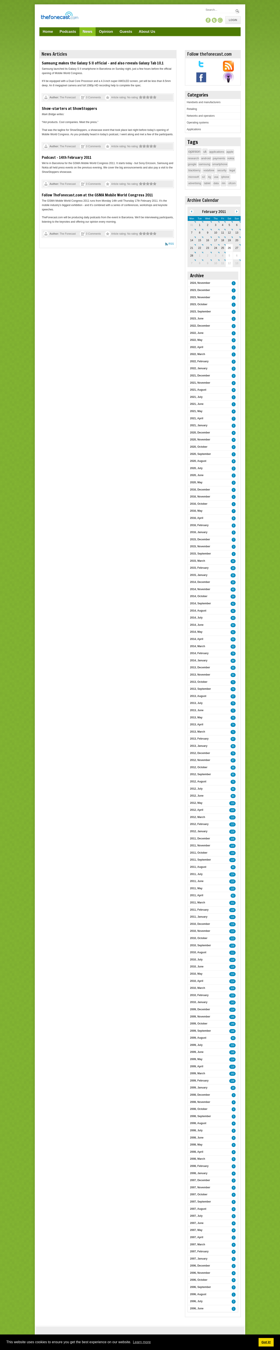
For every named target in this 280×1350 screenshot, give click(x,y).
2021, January (198, 425)
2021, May (196, 411)
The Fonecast (68, 97)
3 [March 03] (215, 255)
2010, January (198, 1002)
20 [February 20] (236, 240)
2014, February (199, 653)
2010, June (196, 966)
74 (233, 725)
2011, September (200, 859)
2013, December (200, 667)
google (192, 164)
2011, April (196, 895)
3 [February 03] (215, 225)
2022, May (196, 339)
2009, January (198, 1087)
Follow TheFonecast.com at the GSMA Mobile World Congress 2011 (97, 195)
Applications (194, 129)
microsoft (193, 176)
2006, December (200, 1265)
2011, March (197, 902)
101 (232, 903)
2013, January (198, 745)
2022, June (196, 332)
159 (232, 1045)
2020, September (200, 454)
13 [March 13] (236, 263)
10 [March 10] (215, 263)
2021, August (198, 389)
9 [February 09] (207, 232)
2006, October (198, 1279)
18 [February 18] (222, 240)
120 (232, 881)
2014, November (200, 589)
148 (232, 1031)
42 (233, 604)
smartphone (220, 164)
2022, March (197, 354)
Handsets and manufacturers (203, 102)
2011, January (198, 916)
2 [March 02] (207, 255)
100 (232, 810)
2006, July (196, 1301)
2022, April (196, 347)
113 (232, 824)
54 (233, 596)
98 (233, 767)
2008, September (200, 1116)
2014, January (198, 660)
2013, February (199, 738)
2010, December (200, 923)
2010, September (200, 945)
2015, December (200, 539)
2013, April (196, 724)
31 (233, 611)
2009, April (196, 1066)
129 (232, 831)
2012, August (198, 781)
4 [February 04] (222, 225)
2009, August (198, 1037)
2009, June (196, 1052)
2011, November (200, 845)
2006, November (200, 1272)
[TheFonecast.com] (59, 16)
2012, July (196, 788)
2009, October (198, 1023)
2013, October (198, 681)
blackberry (194, 170)
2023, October (198, 304)
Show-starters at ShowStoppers (69, 108)
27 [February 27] (236, 248)
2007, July (196, 1215)
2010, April (196, 981)
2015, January (198, 575)
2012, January (198, 831)
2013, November (200, 674)
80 (233, 796)
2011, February (199, 909)
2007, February (199, 1251)
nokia (230, 158)
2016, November (200, 496)
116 (232, 917)
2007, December (200, 1180)
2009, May (196, 1059)
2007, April (196, 1237)
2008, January (198, 1173)
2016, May (196, 510)
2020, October (198, 446)
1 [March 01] (199, 255)
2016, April (196, 518)
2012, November (200, 760)
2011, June (196, 881)
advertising (194, 183)
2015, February (199, 567)
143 (232, 1002)
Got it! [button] (266, 1342)
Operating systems (198, 122)
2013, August (198, 696)
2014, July (196, 617)
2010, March (197, 988)
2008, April (196, 1151)
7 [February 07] (191, 232)
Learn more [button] (142, 1342)
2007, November (200, 1187)
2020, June (196, 475)
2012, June (196, 795)
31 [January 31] (191, 225)
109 (232, 846)
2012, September (200, 774)
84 (233, 661)
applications (216, 151)
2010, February (199, 995)
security (221, 170)
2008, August (198, 1123)
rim (224, 183)
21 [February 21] (191, 248)
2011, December (200, 838)
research (193, 158)
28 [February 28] (191, 255)
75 (233, 703)
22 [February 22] (199, 248)
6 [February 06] (237, 225)
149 (232, 1024)
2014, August (198, 610)
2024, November (200, 282)
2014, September (200, 603)
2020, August (198, 461)
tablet (207, 183)
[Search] (220, 9)
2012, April (196, 809)
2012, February (199, 824)
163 (232, 1074)
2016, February (199, 525)
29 (233, 1088)
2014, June (196, 624)
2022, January (198, 368)
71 (233, 682)
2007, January (198, 1258)
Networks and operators (201, 115)
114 (232, 974)
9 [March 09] (207, 263)
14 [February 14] (191, 240)
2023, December (200, 290)
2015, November (200, 546)
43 (233, 618)
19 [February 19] (229, 240)
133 (232, 803)
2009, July (196, 1045)
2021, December (200, 375)
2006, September (200, 1287)
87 (233, 760)
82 (233, 895)
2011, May (196, 888)
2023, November (200, 297)
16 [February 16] (207, 240)
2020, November (200, 439)
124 (232, 874)
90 (233, 867)
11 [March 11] (222, 263)
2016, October (198, 503)
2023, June (196, 318)
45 (233, 589)
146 (232, 1017)
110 (232, 817)
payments (219, 158)
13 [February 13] (236, 232)
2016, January (198, 532)
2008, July (196, 1130)
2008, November (200, 1102)
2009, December (200, 1009)
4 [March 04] (222, 255)
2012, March (197, 817)
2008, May (196, 1144)
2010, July (196, 959)
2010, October (198, 938)
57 (233, 696)
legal (232, 170)
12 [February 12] (229, 232)
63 (233, 646)
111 (232, 952)
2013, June (196, 710)
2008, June (196, 1137)
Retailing (192, 109)
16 (233, 561)
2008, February (199, 1166)
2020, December (200, 432)
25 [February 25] (222, 248)
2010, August (198, 952)
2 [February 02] (207, 225)
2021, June (196, 404)
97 (233, 739)
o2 (203, 176)
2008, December (200, 1094)
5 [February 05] (229, 225)
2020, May (196, 482)
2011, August (198, 866)
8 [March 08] (199, 263)
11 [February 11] (222, 232)
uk (205, 151)
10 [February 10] (215, 232)
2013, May (196, 717)
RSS (171, 243)
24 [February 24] (215, 248)
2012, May (196, 802)
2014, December (200, 582)
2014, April (196, 639)
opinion (194, 151)
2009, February (199, 1080)
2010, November (200, 930)
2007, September (200, 1201)
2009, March (197, 1073)
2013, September (200, 688)
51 (233, 632)
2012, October (198, 767)
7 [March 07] (191, 263)
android (205, 158)
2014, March (197, 646)
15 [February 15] (199, 240)
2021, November (200, 382)
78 (233, 653)
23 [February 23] (207, 248)
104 (232, 988)
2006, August (198, 1294)
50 (233, 625)
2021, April (196, 418)
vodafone (208, 170)
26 (233, 575)
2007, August (198, 1208)
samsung (204, 164)
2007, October (198, 1194)
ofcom (232, 183)
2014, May (196, 631)
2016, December (200, 489)
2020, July (196, 468)
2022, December (200, 325)
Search (237, 11)
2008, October (198, 1109)
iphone (225, 176)
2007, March (197, 1244)
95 (233, 746)
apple (229, 151)
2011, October (198, 852)
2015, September (200, 553)
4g (209, 176)
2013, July (196, 703)
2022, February (199, 361)
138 (232, 910)
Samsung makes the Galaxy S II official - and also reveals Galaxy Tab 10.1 (103, 63)
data (216, 183)
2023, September (200, 311)
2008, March (197, 1158)
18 (233, 568)
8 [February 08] (199, 232)
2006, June (196, 1308)
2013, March (197, 731)
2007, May (196, 1230)
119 (232, 860)
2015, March (197, 560)
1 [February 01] (199, 225)
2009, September (200, 1030)
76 (233, 689)
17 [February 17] (215, 240)
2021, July (196, 397)
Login (233, 20)
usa (216, 176)
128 (232, 967)
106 (232, 839)
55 (233, 639)
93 (233, 1038)
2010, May (196, 973)
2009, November (200, 1016)
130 (232, 853)
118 (232, 924)
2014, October (198, 596)
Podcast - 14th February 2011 (66, 157)
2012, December (200, 753)
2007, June (196, 1223)
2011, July (196, 874)
